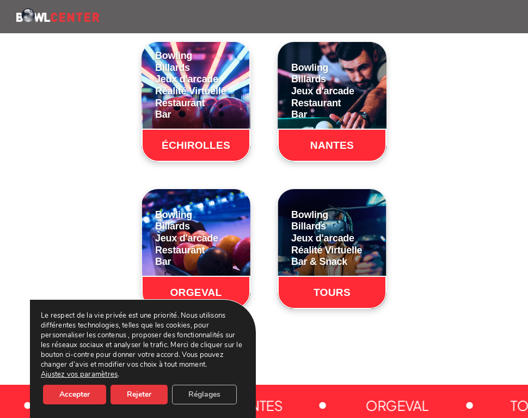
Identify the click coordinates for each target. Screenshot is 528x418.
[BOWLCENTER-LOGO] (58, 12)
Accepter (74, 394)
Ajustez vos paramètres (79, 374)
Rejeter (139, 394)
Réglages (204, 394)
